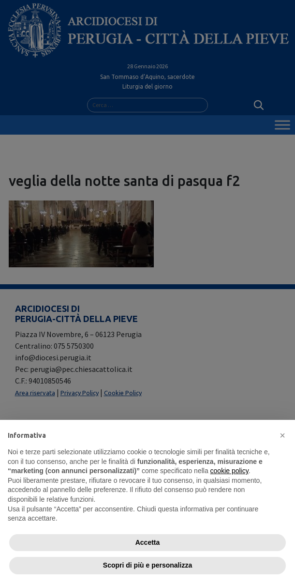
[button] (282, 435)
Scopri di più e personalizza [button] (147, 565)
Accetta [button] (147, 542)
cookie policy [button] (229, 471)
